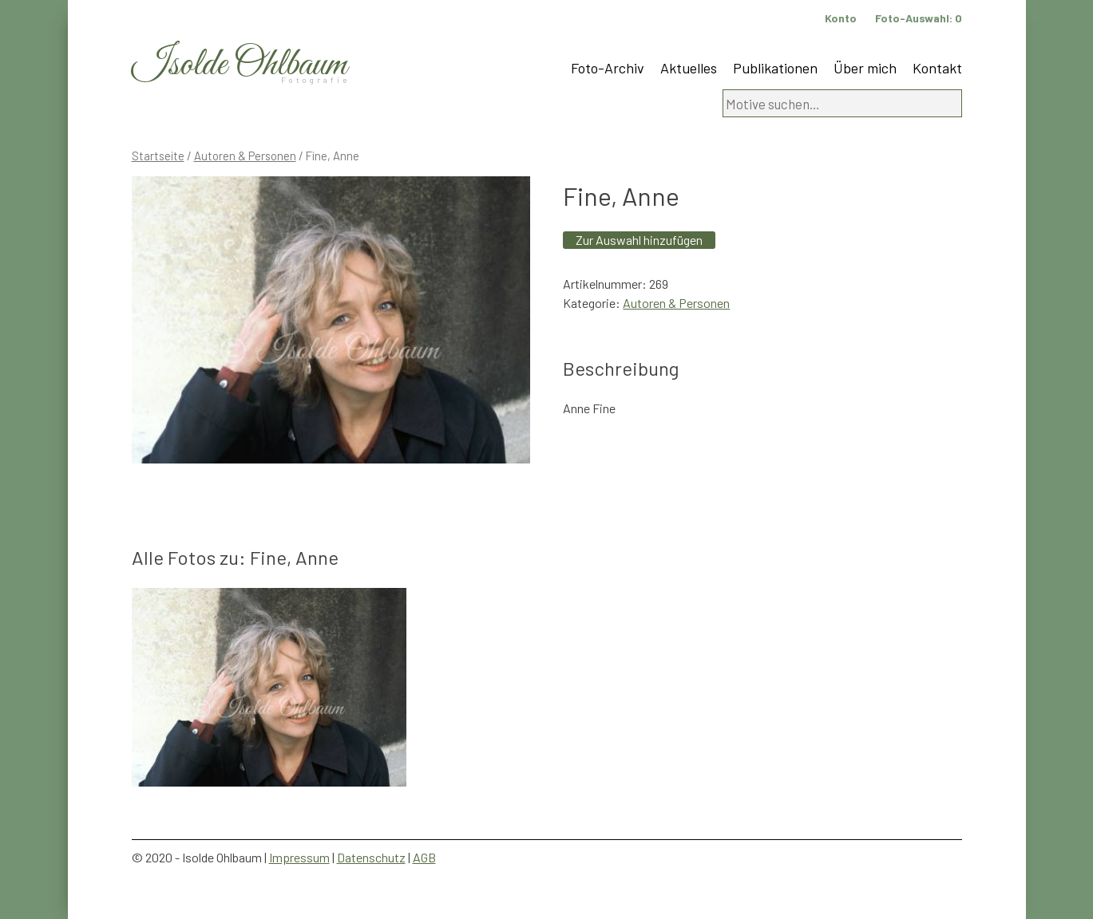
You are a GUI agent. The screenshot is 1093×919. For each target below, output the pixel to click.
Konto (841, 18)
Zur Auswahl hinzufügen (639, 239)
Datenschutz (371, 857)
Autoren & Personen (245, 155)
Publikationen (775, 68)
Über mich (865, 68)
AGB (424, 857)
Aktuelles (688, 68)
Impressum (299, 857)
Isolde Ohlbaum (239, 65)
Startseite (158, 155)
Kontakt (937, 68)
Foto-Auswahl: (918, 18)
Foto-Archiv (607, 68)
